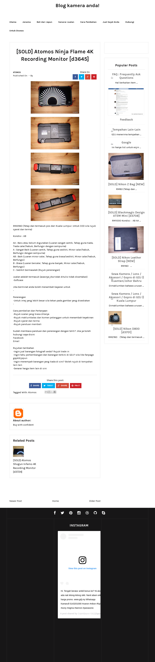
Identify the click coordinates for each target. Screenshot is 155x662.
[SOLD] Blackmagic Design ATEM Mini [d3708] (126, 214)
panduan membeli (31, 324)
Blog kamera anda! (77, 5)
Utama (12, 22)
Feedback (126, 119)
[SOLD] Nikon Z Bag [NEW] (126, 184)
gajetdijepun (20, 358)
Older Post (95, 500)
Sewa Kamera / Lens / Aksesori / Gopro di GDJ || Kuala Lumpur (126, 297)
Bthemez (105, 656)
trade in (65, 351)
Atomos (17, 72)
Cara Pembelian (88, 22)
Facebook (18, 337)
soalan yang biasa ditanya (35, 314)
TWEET (48, 386)
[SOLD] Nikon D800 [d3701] (126, 330)
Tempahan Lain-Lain (126, 129)
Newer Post (15, 500)
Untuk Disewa (16, 30)
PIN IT (76, 386)
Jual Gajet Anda (111, 22)
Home (55, 500)
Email (16, 341)
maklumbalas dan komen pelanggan (41, 317)
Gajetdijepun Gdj (85, 613)
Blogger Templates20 (71, 656)
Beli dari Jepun (44, 22)
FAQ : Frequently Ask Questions (126, 76)
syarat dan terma (22, 229)
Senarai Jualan (66, 22)
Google (126, 142)
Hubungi (129, 22)
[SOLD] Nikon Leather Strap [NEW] (126, 259)
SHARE (35, 386)
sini (45, 368)
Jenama (26, 22)
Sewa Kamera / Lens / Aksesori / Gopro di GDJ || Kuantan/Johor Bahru (126, 277)
